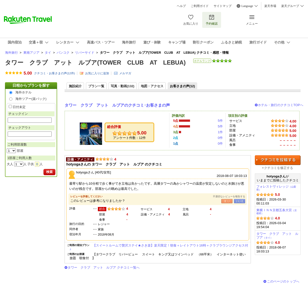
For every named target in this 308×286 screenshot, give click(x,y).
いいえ (239, 201)
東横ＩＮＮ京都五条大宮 (276, 211)
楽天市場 (270, 6)
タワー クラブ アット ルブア (277, 236)
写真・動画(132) (122, 86)
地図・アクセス (152, 86)
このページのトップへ (283, 281)
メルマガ (125, 73)
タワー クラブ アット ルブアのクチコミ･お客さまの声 (117, 105)
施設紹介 (75, 86)
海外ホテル (23, 92)
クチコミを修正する (278, 168)
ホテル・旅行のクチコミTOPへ (280, 105)
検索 (49, 172)
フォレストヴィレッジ (276, 188)
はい (226, 201)
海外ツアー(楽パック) (31, 99)
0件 (220, 138)
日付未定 (19, 107)
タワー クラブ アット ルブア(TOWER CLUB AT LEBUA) (95, 62)
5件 (220, 121)
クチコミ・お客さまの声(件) (54, 73)
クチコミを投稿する (278, 160)
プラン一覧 (96, 86)
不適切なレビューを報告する (229, 196)
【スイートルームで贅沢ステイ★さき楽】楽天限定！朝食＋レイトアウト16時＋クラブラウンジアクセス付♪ (159, 247)
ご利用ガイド (200, 6)
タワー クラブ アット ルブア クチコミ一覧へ (104, 267)
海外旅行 (11, 52)
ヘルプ (181, 6)
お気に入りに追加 (97, 73)
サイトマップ (222, 6)
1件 (220, 132)
